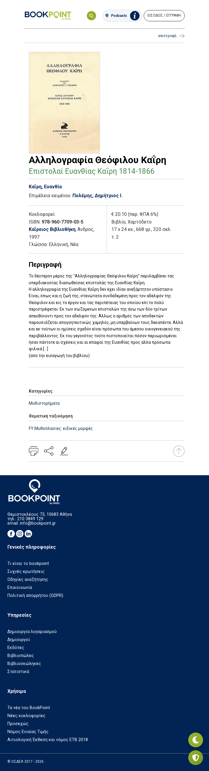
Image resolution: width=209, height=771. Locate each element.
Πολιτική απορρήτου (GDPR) (35, 595)
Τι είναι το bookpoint (28, 563)
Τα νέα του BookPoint (28, 707)
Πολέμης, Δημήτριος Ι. (97, 195)
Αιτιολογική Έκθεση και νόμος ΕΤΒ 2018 (47, 739)
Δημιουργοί (18, 639)
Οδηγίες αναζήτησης (27, 579)
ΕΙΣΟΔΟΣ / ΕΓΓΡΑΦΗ (164, 15)
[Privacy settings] (195, 757)
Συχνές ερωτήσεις (26, 571)
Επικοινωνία (19, 587)
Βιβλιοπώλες (20, 655)
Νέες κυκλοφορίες (26, 715)
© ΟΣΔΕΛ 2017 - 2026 (25, 761)
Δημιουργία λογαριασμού (32, 631)
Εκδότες (15, 647)
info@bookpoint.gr (38, 523)
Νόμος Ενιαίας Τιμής (27, 731)
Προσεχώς (17, 723)
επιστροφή (171, 36)
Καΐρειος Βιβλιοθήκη (52, 229)
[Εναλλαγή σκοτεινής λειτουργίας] (195, 740)
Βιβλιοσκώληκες (24, 663)
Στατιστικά (18, 671)
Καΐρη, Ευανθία (45, 186)
